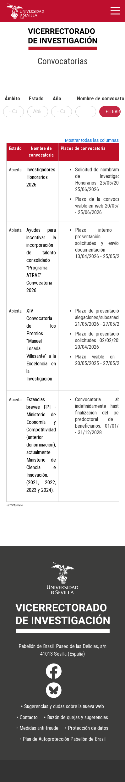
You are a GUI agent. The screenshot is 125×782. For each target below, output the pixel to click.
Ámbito (12, 98)
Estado (36, 98)
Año (57, 98)
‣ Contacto (27, 717)
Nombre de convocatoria (86, 98)
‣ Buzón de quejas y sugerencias (76, 717)
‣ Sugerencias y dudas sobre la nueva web (62, 706)
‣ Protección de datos (86, 728)
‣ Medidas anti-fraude (37, 728)
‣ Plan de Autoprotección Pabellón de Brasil (62, 739)
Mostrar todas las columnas (92, 140)
